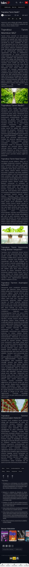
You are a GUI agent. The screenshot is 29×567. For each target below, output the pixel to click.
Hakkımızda (7, 7)
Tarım (7, 468)
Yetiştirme (14, 471)
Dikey (3, 471)
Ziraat (20, 471)
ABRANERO (14, 560)
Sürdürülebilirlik (15, 468)
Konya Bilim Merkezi (8, 548)
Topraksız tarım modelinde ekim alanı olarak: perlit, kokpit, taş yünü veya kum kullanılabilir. (14, 165)
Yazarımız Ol (21, 7)
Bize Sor (14, 7)
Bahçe (8, 471)
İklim (3, 468)
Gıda (23, 468)
